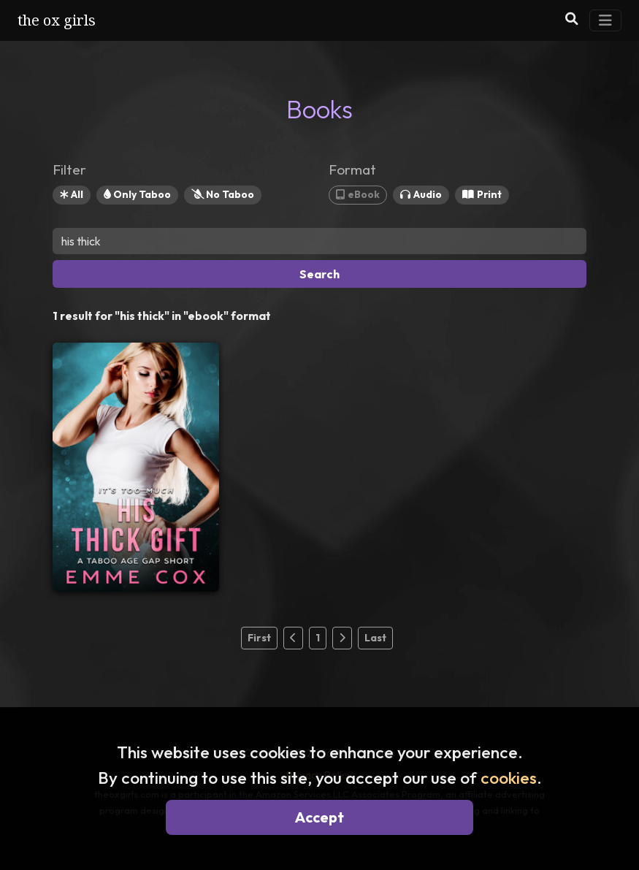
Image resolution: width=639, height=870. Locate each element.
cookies (509, 777)
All (71, 194)
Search (319, 274)
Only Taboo (137, 194)
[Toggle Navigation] (605, 20)
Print (482, 194)
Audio (421, 194)
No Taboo (222, 194)
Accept (319, 817)
